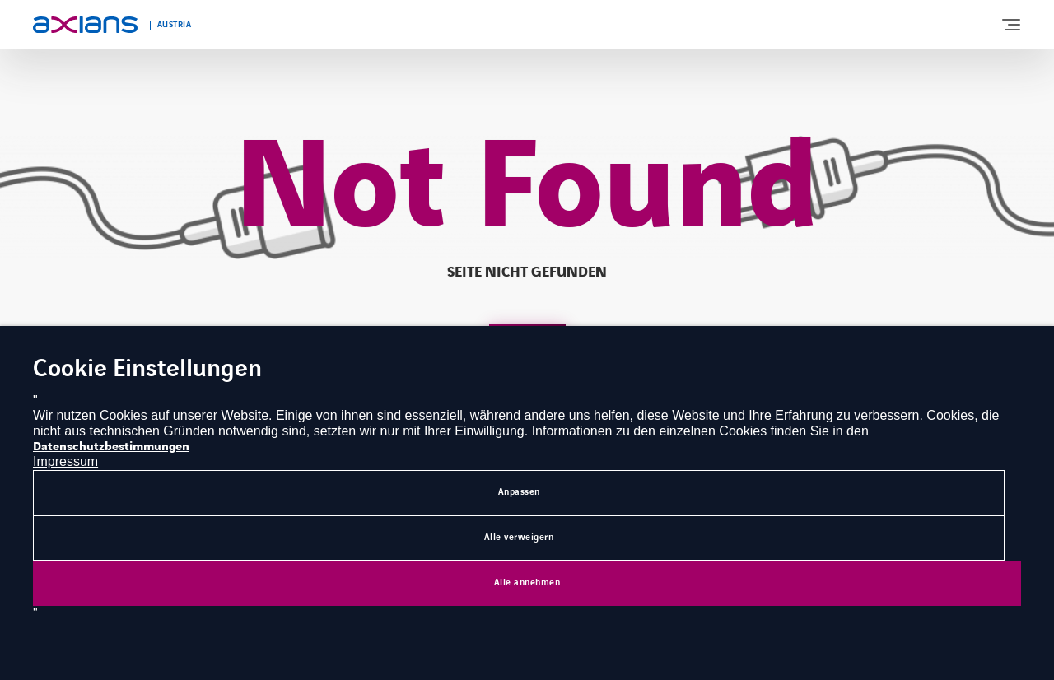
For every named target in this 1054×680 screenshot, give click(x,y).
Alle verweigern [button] (519, 537)
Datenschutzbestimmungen (111, 447)
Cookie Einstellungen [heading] (147, 370)
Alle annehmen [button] (527, 582)
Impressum (65, 461)
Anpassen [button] (519, 492)
